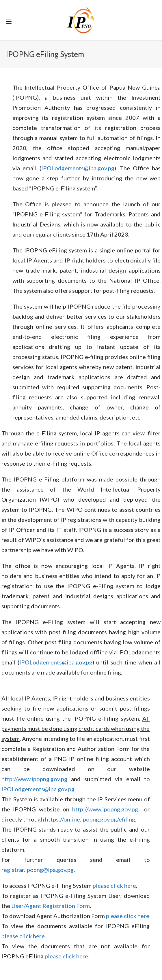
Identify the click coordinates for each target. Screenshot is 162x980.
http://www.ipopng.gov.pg (34, 778)
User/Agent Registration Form (50, 905)
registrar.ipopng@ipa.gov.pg (37, 869)
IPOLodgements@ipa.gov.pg (77, 168)
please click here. (67, 956)
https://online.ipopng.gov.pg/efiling (90, 819)
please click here (114, 885)
